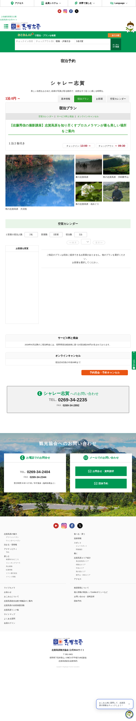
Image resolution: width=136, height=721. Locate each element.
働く (76, 600)
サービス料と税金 (65, 116)
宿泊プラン (83, 98)
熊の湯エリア (81, 618)
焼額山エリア (81, 611)
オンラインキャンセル (87, 116)
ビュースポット (81, 592)
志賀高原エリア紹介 (82, 604)
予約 (7, 598)
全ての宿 (115, 35)
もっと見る (118, 252)
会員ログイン (9, 669)
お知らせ (7, 638)
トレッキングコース (13, 609)
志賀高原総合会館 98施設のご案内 (18, 647)
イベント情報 (11, 623)
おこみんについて (11, 643)
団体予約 (103, 530)
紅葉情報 (9, 616)
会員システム (51, 3)
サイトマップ (9, 660)
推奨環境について (81, 634)
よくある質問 (9, 665)
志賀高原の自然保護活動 (14, 652)
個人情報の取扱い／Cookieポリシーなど (91, 638)
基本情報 (65, 98)
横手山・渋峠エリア (83, 621)
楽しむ (7, 602)
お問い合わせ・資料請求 (84, 643)
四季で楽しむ (85, 3)
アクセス (19, 3)
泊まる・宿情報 (10, 591)
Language (119, 3)
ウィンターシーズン (13, 587)
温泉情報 (77, 584)
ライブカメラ (9, 634)
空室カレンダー (118, 98)
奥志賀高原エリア (82, 607)
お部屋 (99, 98)
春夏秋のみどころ (12, 606)
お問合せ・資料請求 (103, 517)
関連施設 (79, 596)
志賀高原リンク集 (11, 656)
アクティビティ (10, 595)
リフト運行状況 (11, 619)
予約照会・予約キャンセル (105, 418)
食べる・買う (79, 580)
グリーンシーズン (12, 583)
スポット (77, 589)
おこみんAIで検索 (116, 46)
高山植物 (9, 613)
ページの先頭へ (134, 363)
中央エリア (80, 614)
